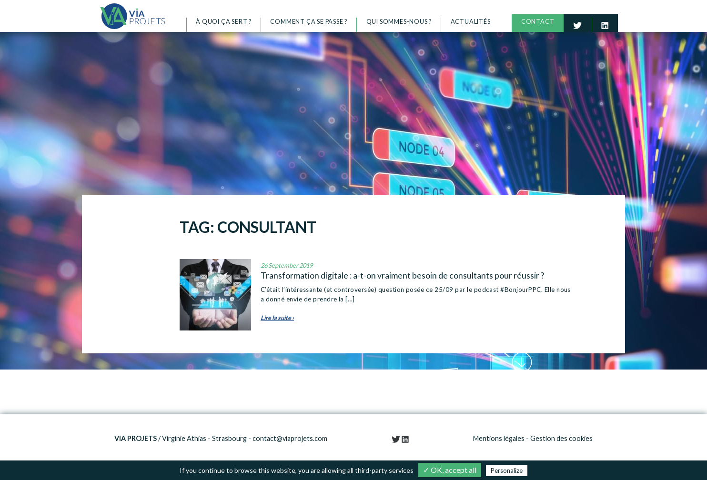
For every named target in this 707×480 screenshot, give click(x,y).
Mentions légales (499, 438)
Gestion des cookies (561, 438)
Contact (538, 21)
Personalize (507, 470)
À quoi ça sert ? (224, 21)
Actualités (471, 21)
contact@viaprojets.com (289, 438)
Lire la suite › (277, 317)
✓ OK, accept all (449, 469)
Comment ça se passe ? (308, 21)
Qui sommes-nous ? (399, 21)
